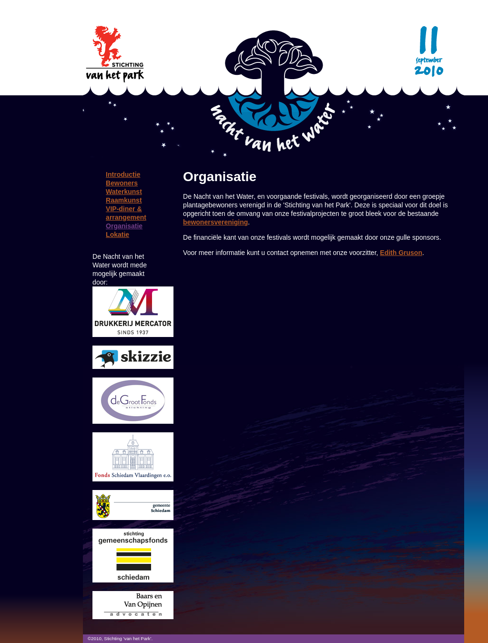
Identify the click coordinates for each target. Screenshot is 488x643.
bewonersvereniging (215, 222)
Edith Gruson (401, 252)
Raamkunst (124, 200)
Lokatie (117, 234)
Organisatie (124, 226)
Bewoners (122, 183)
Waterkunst (124, 191)
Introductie (123, 174)
